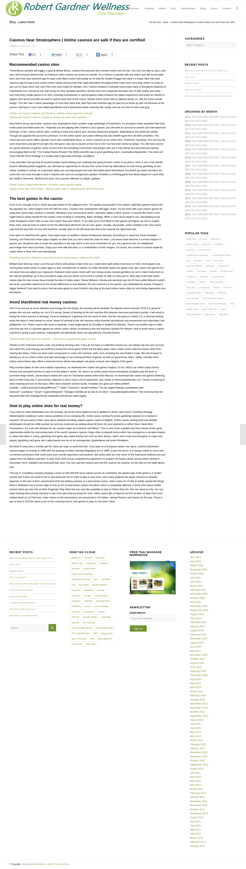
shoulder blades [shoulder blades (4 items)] (194, 293)
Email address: (138, 613)
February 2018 (198, 634)
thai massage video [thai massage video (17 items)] (196, 303)
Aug (233, 133)
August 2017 (197, 642)
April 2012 (195, 784)
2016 (187, 173)
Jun (222, 133)
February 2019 (198, 622)
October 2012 (197, 760)
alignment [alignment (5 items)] (191, 239)
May (217, 165)
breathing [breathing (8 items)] (218, 244)
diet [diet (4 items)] (188, 260)
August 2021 (197, 573)
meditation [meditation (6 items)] (191, 282)
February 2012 (198, 793)
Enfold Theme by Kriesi (58, 864)
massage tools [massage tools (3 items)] (218, 277)
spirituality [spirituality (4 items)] (209, 293)
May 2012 (195, 781)
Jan (194, 149)
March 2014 (196, 691)
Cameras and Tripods (18, 596)
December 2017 (199, 638)
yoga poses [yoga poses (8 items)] (209, 314)
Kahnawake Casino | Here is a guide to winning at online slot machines (48, 117)
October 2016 (197, 658)
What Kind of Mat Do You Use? (22, 609)
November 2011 (199, 805)
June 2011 (195, 825)
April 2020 (195, 602)
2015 (187, 182)
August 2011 (197, 817)
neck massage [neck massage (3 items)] (216, 282)
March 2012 (196, 788)
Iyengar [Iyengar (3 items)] (213, 271)
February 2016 (198, 671)
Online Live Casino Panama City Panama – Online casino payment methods (51, 113)
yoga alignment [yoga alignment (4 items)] (194, 314)
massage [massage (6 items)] (203, 277)
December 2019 (199, 606)
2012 (187, 206)
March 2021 (196, 585)
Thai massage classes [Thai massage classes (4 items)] (213, 298)
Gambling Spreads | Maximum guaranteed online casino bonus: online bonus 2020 (54, 257)
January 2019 (197, 626)
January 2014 (197, 699)
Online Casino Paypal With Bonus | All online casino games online (45, 184)
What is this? (190, 77)
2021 (187, 133)
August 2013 (197, 719)
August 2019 (197, 614)
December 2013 (199, 703)
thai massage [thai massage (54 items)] (193, 298)
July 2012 (195, 772)
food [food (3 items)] (208, 260)
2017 (187, 165)
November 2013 (199, 707)
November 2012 (199, 756)
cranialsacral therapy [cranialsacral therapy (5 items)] (221, 255)
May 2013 (195, 732)
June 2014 (195, 679)
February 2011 (198, 841)
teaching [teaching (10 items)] (222, 293)
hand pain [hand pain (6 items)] (210, 266)
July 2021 (195, 577)
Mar (205, 125)
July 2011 (195, 821)
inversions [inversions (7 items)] (201, 271)
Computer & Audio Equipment (22, 602)
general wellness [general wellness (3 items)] (194, 266)
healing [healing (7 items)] (190, 271)
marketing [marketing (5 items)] (191, 277)
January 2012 (197, 797)
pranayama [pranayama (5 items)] (204, 287)
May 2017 (195, 650)
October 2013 (197, 711)
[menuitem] (105, 8)
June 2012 (195, 776)
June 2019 (195, 618)
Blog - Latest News (22, 22)
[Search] (237, 8)
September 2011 (199, 813)
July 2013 (195, 723)
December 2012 (199, 752)
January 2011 (197, 846)
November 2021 (199, 569)
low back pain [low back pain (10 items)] (226, 271)
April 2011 (195, 833)
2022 (187, 125)
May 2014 (195, 683)
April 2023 (195, 557)
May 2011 (195, 829)
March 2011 (196, 837)
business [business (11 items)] (191, 250)
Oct (193, 145)
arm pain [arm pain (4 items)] (203, 239)
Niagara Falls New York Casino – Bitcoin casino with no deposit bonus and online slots (56, 188)
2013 (187, 198)
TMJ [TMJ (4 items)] (232, 303)
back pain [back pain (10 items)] (215, 239)
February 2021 (198, 589)
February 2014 (198, 695)
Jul (228, 133)
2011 (187, 214)
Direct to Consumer (193, 90)
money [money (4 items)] (203, 282)
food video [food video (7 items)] (218, 260)
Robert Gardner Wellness (34, 864)
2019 (187, 149)
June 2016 (195, 667)
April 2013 (195, 736)
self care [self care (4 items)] (227, 287)
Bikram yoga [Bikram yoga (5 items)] (192, 244)
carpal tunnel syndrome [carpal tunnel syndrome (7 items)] (197, 255)
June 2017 (195, 646)
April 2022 (195, 561)
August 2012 (197, 768)
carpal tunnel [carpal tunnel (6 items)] (204, 250)
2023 (187, 116)
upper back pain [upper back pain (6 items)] (209, 309)
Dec (205, 153)
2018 (187, 157)
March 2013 (196, 740)
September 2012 (199, 764)
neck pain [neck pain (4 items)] (191, 287)
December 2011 (199, 801)
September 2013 (199, 715)
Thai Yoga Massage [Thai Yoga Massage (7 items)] (217, 303)
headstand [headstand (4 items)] (223, 266)
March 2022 (196, 565)
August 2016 (197, 663)
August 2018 (197, 630)
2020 (187, 141)
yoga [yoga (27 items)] (223, 309)
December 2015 (199, 675)
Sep (187, 153)
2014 (187, 190)
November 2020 (199, 593)
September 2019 (199, 610)
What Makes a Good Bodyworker (23, 615)
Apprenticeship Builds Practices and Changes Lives (206, 70)
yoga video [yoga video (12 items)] (224, 314)
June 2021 (195, 581)
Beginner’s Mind (192, 83)
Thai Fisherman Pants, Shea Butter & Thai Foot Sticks (208, 96)
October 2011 (197, 809)
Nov (199, 137)
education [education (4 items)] (198, 260)
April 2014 (195, 687)
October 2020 (197, 598)
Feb (199, 133)
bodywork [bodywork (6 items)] (206, 244)
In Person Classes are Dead (21, 590)
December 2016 (199, 654)
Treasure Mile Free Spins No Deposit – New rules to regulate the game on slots (52, 339)
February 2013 (198, 744)
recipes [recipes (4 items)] (216, 287)
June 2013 (195, 728)
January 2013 (197, 748)
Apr (211, 116)
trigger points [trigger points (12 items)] (193, 309)
